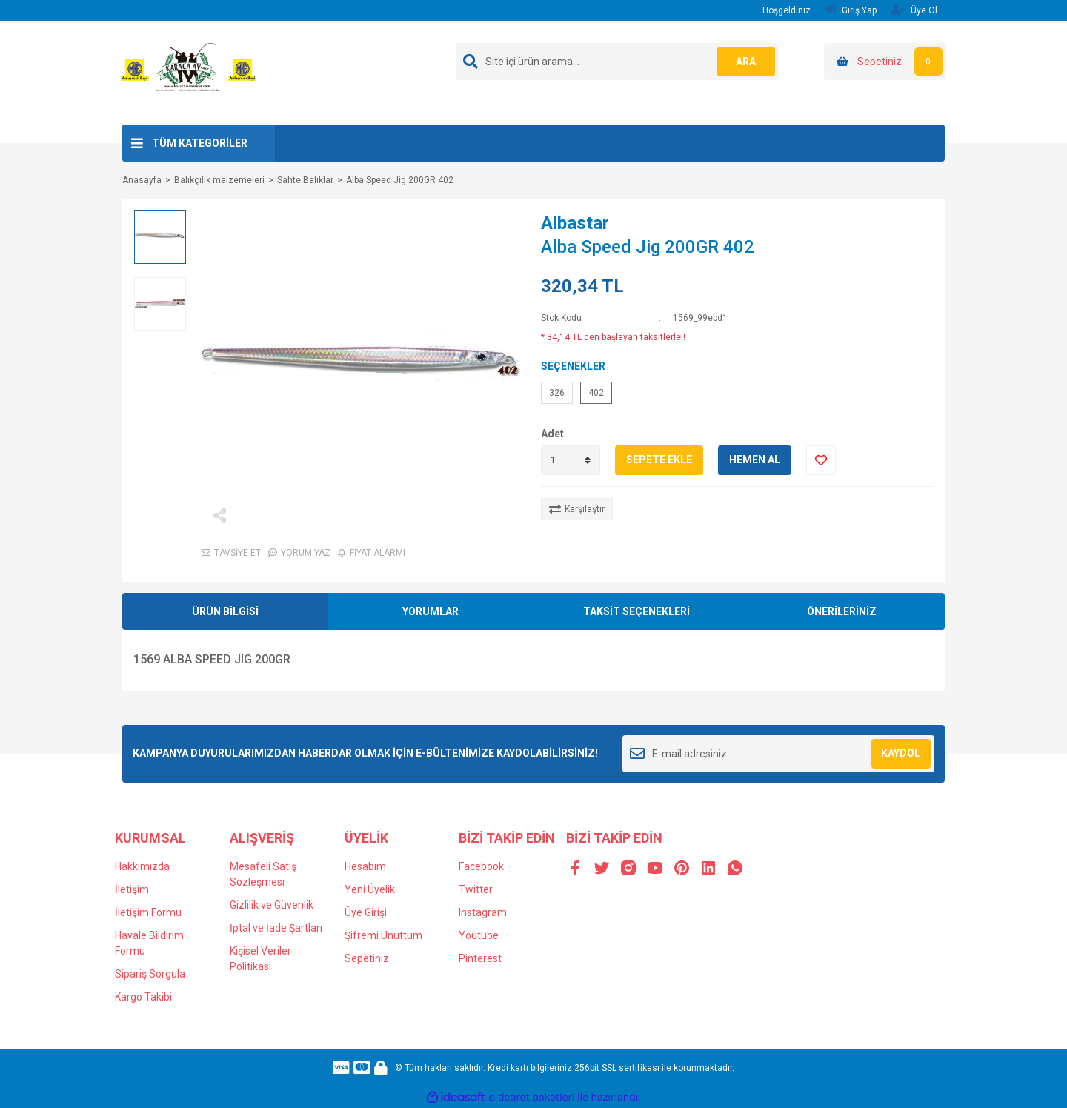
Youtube (479, 935)
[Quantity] (570, 460)
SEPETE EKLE (659, 459)
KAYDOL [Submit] (900, 753)
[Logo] (188, 72)
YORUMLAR (430, 611)
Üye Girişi (366, 912)
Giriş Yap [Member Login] (851, 10)
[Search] (617, 61)
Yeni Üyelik (370, 889)
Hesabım (365, 866)
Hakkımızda (142, 866)
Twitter (476, 889)
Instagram (483, 912)
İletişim (132, 889)
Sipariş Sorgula (150, 974)
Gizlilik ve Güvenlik (271, 905)
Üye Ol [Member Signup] (914, 10)
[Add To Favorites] (821, 460)
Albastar (575, 223)
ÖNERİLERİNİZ (842, 611)
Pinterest (480, 958)
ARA (746, 61)
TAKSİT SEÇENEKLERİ (636, 611)
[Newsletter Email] (778, 753)
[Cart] (885, 61)
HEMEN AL (754, 459)
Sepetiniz (367, 958)
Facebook (481, 866)
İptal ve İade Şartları (276, 928)
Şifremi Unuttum (383, 935)
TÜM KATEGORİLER (199, 143)
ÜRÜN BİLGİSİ (225, 611)
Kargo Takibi (143, 997)
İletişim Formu (148, 912)
